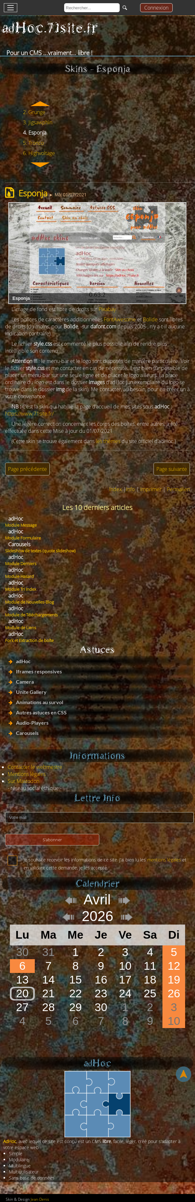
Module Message (21, 525)
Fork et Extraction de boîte (29, 640)
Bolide (150, 319)
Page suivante (171, 469)
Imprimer (150, 489)
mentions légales (164, 860)
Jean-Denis (40, 1199)
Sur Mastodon (23, 781)
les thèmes (108, 441)
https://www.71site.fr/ (29, 413)
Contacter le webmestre (35, 766)
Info (130, 489)
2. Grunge (34, 112)
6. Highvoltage (39, 153)
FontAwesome (120, 319)
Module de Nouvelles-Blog (29, 602)
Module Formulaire (23, 538)
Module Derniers (20, 563)
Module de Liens (20, 627)
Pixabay (107, 309)
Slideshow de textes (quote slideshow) (40, 551)
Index (115, 489)
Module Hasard (19, 576)
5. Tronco (33, 142)
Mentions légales (27, 774)
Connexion (156, 7)
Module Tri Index (20, 589)
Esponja (33, 193)
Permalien (178, 489)
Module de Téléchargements (31, 615)
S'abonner (52, 840)
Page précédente (27, 469)
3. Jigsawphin (37, 122)
